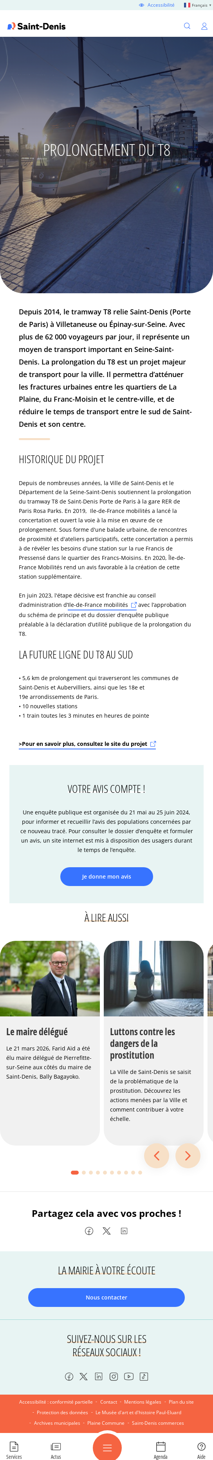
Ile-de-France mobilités (98, 604)
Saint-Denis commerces (158, 1423)
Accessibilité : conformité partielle (56, 1402)
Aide (201, 1456)
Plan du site (181, 1402)
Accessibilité (161, 5)
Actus (56, 1456)
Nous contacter (106, 1297)
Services (14, 1456)
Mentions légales (142, 1402)
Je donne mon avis (106, 876)
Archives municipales (57, 1423)
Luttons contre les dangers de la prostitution (142, 1043)
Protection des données (62, 1412)
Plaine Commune (106, 1423)
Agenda (161, 1456)
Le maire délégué (37, 1032)
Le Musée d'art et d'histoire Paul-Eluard (138, 1412)
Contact (108, 1402)
